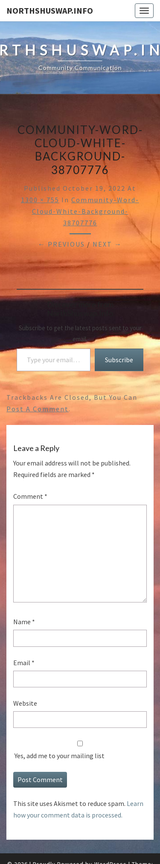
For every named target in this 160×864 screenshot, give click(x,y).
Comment (30, 496)
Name (24, 621)
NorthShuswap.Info (49, 10)
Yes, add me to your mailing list (80, 750)
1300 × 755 (40, 199)
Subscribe (119, 359)
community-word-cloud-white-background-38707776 (86, 211)
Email (24, 662)
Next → (107, 244)
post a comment (37, 408)
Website (25, 703)
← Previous (61, 244)
